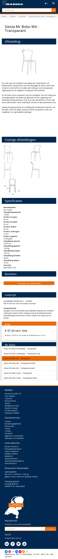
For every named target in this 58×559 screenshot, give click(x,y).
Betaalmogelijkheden (13, 424)
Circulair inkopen (11, 410)
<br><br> (20, 125)
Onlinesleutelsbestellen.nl (14, 461)
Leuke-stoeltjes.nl (11, 451)
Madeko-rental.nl (11, 454)
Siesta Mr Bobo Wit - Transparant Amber (19, 363)
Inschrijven (50, 529)
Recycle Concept (11, 408)
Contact (8, 421)
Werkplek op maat (12, 406)
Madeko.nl (9, 456)
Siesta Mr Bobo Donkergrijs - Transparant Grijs (22, 353)
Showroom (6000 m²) (13, 393)
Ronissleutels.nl (11, 463)
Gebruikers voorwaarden (14, 438)
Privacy (7, 428)
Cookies (8, 431)
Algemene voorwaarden (14, 436)
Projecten (8, 398)
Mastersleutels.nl (11, 458)
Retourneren (9, 426)
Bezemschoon (10, 401)
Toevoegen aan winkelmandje (29, 283)
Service (7, 403)
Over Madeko (10, 396)
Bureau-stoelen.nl (11, 446)
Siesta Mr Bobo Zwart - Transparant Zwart (20, 378)
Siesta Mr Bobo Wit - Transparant (17, 358)
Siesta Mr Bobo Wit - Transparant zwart (19, 368)
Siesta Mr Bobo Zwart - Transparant (18, 373)
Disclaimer (9, 433)
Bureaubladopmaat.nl (13, 449)
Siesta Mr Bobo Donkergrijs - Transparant (20, 348)
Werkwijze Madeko (12, 413)
